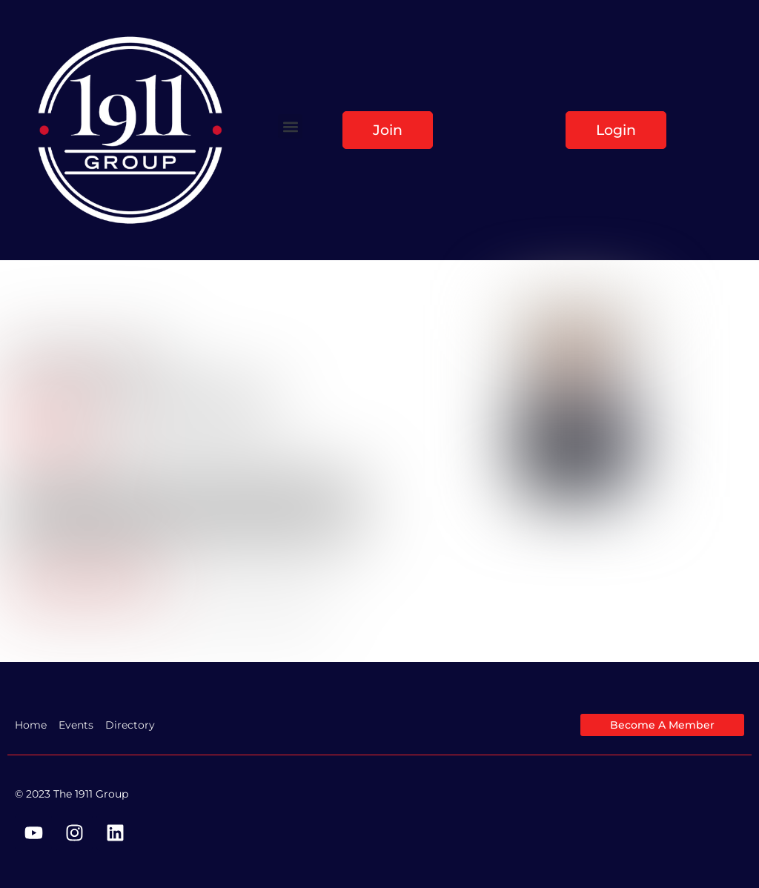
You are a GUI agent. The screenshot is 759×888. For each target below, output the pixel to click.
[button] (290, 126)
